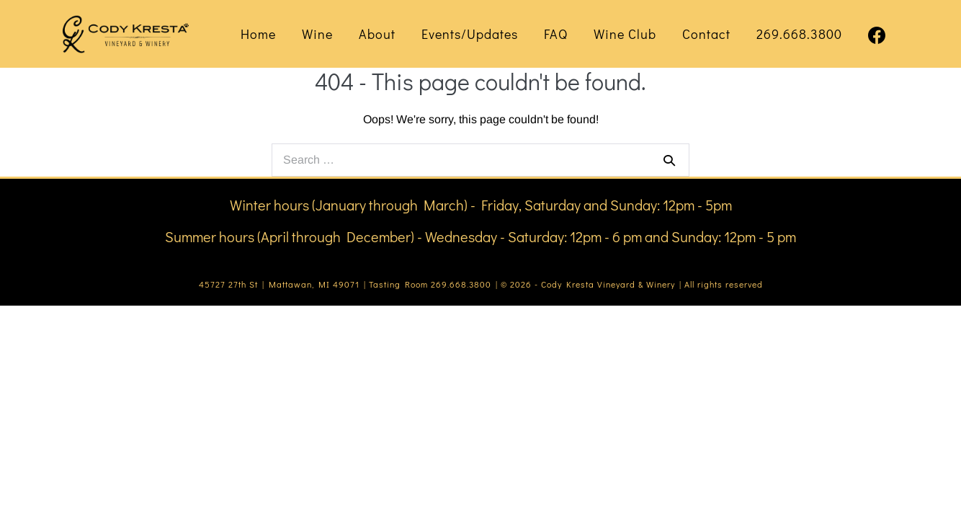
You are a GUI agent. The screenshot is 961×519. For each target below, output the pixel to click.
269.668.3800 (799, 34)
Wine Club (625, 34)
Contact (706, 34)
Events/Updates (469, 34)
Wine (317, 34)
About (377, 34)
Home (258, 34)
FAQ (556, 34)
